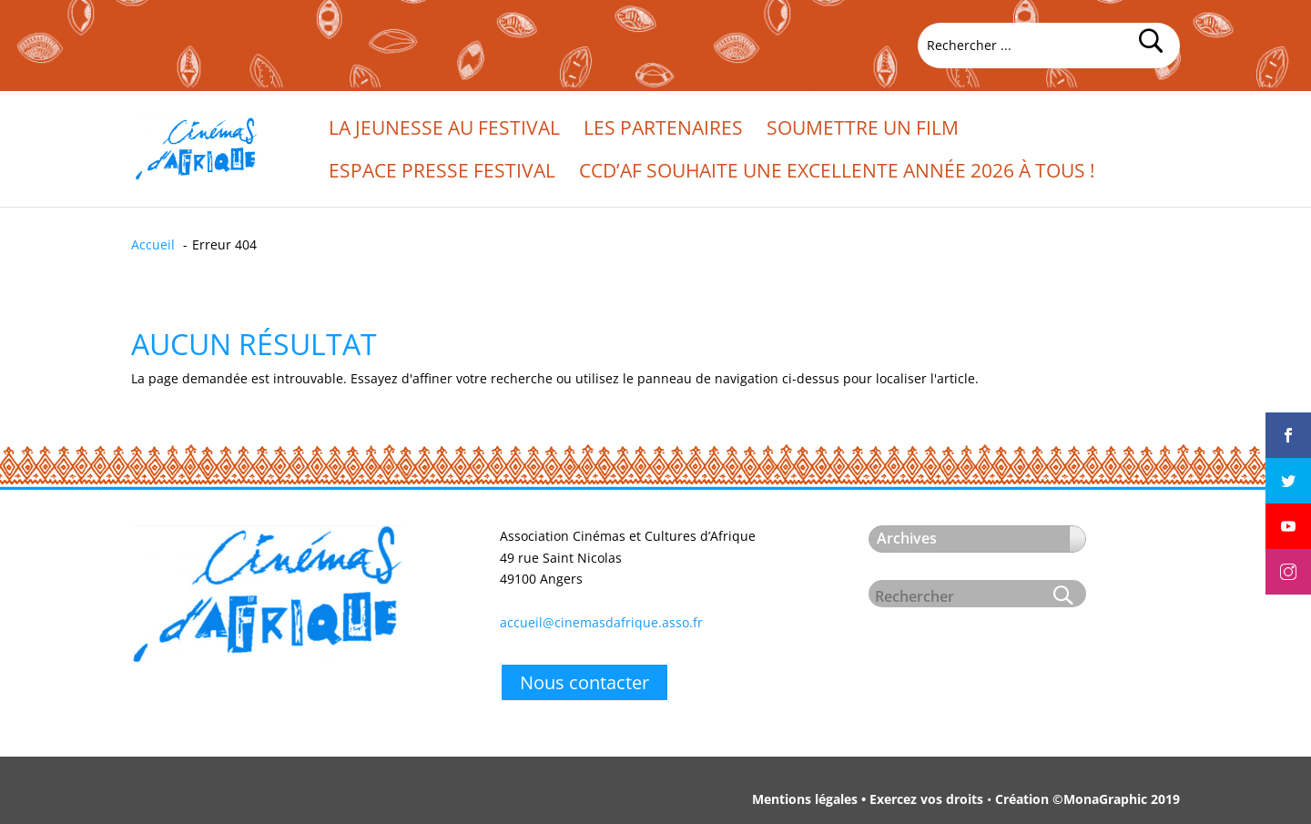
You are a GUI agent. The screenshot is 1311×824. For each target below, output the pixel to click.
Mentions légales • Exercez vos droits (867, 799)
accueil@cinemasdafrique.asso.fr (601, 622)
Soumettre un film (863, 130)
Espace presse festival (442, 173)
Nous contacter (584, 682)
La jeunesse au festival (444, 130)
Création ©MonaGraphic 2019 (1087, 799)
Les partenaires (663, 130)
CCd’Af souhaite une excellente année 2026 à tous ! (837, 173)
